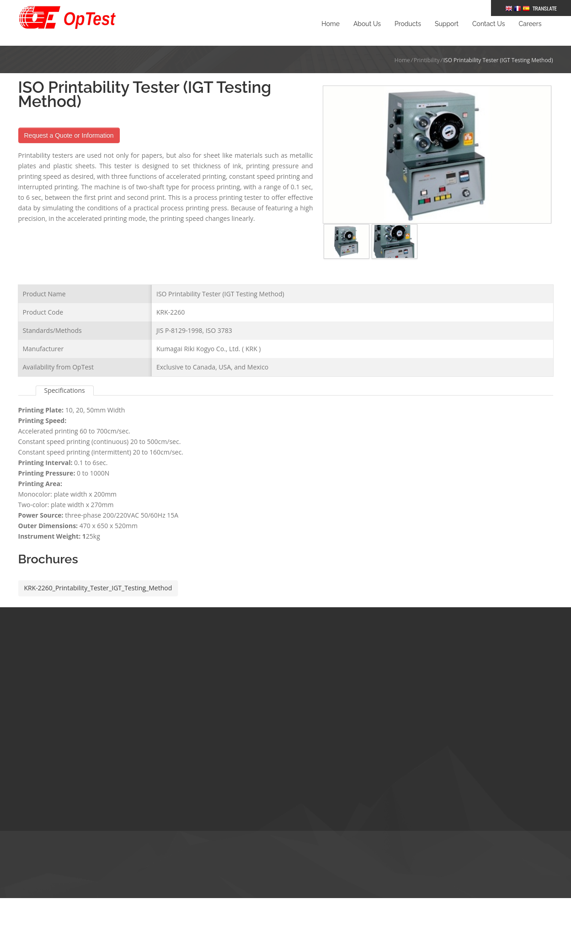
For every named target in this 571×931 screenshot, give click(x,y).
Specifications (64, 376)
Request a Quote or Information (69, 135)
